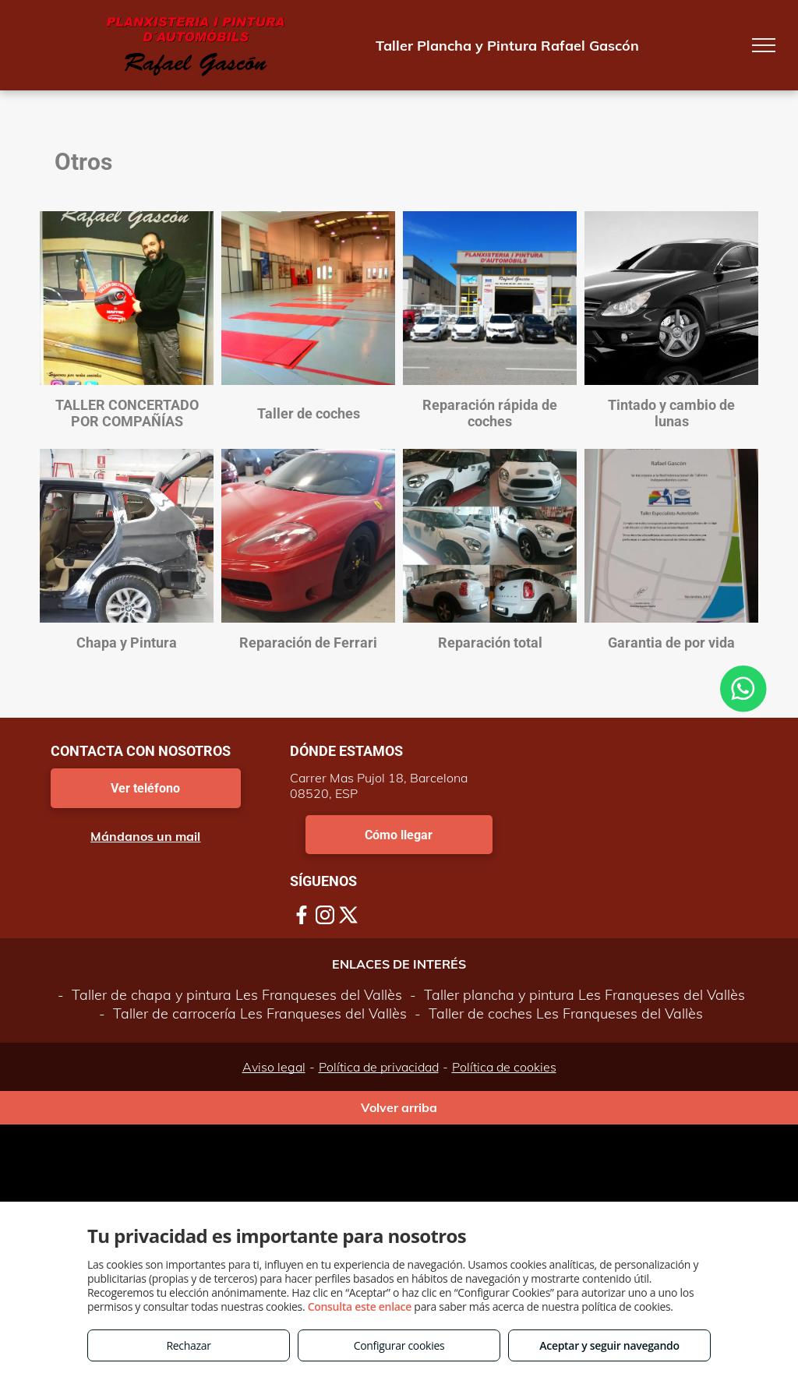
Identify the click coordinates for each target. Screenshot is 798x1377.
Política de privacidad (379, 1067)
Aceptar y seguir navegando (609, 1345)
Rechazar (188, 1345)
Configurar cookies (399, 1345)
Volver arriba (399, 1107)
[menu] (763, 45)
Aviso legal (273, 1067)
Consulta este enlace (359, 1306)
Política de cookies (504, 1067)
